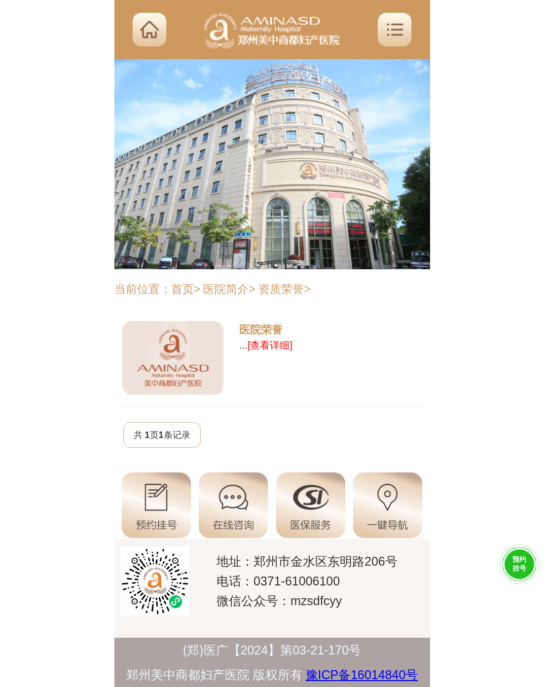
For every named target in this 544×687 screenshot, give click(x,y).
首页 (182, 289)
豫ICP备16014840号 (362, 675)
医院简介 (226, 289)
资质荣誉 (281, 289)
